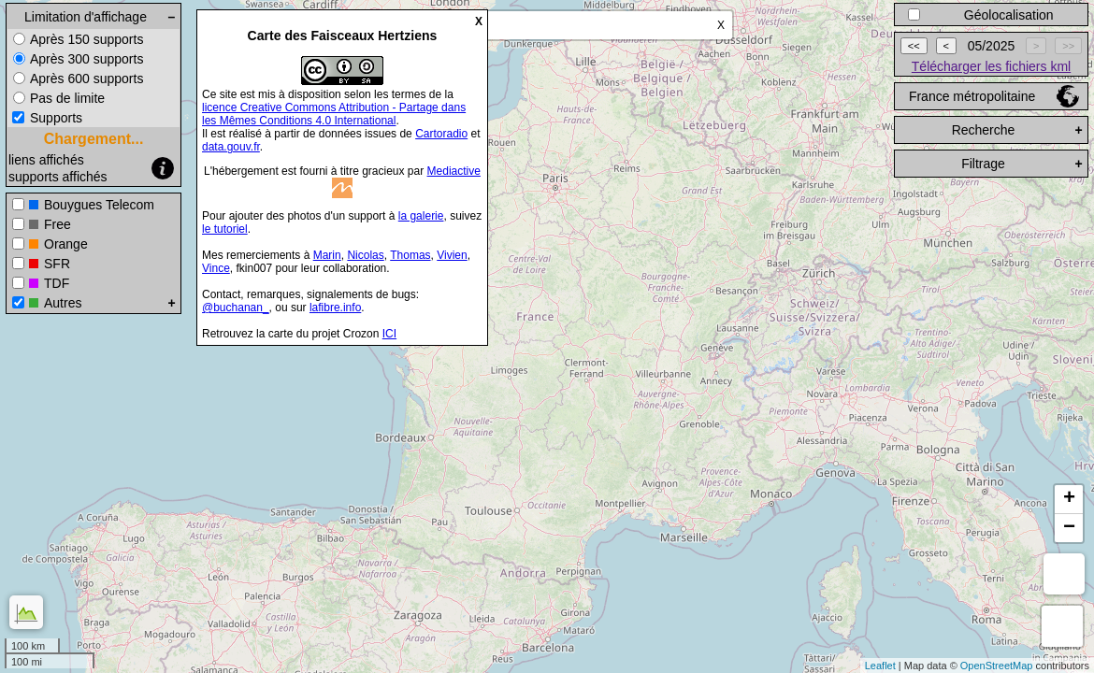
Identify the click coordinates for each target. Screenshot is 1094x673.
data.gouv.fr (231, 146)
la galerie (421, 215)
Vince (216, 268)
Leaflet (880, 665)
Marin (327, 255)
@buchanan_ (235, 307)
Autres (62, 302)
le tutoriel (225, 229)
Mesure (1064, 573)
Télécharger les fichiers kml (991, 66)
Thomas (410, 255)
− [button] (1069, 528)
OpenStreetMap (996, 665)
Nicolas (365, 255)
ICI (389, 333)
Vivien (452, 255)
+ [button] (1069, 499)
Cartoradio (441, 133)
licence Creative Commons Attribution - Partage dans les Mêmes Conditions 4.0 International (334, 114)
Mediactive (454, 171)
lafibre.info (335, 307)
